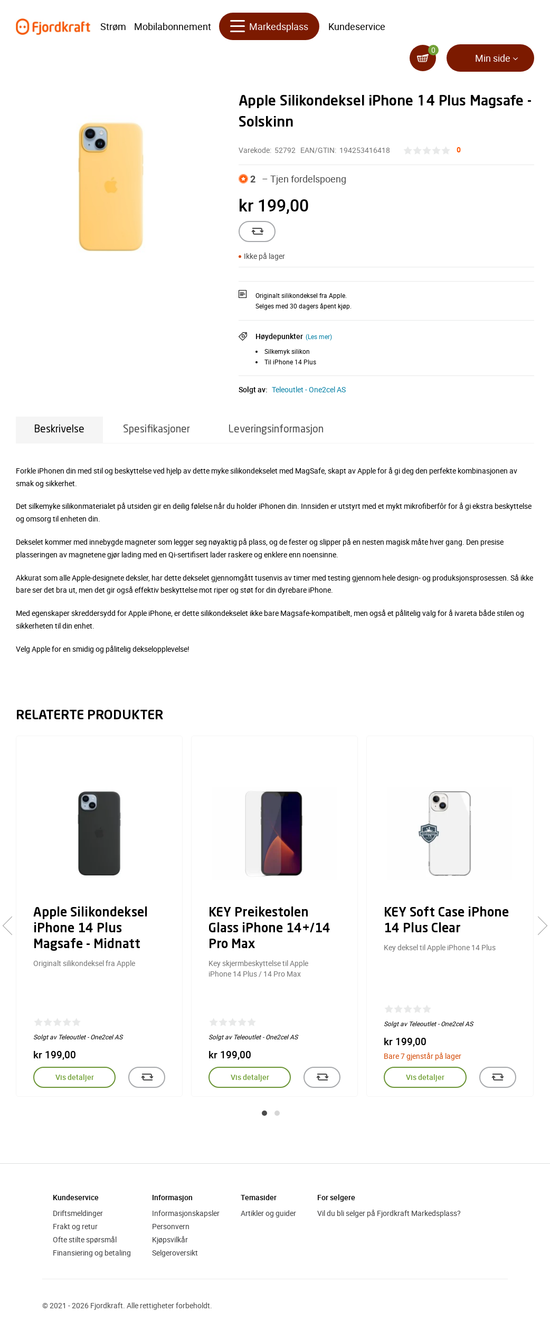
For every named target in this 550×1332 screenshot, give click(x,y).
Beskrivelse (59, 429)
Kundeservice (356, 26)
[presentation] (12, 925)
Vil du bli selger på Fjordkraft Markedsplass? (389, 1213)
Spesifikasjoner (156, 429)
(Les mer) (319, 336)
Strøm (113, 26)
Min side (492, 58)
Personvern (170, 1226)
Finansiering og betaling (92, 1253)
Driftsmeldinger (78, 1213)
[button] (264, 1113)
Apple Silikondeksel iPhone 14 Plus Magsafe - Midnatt (90, 929)
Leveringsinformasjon (276, 429)
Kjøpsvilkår (170, 1239)
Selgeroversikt (175, 1253)
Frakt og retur (75, 1226)
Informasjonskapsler (186, 1213)
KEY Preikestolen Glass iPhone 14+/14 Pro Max (269, 929)
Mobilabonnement (172, 26)
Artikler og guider (268, 1213)
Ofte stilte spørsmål (85, 1239)
